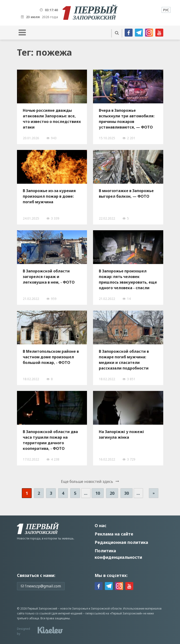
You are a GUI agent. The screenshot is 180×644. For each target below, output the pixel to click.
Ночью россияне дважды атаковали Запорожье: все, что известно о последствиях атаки (52, 119)
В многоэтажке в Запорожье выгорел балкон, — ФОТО (126, 193)
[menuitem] (166, 10)
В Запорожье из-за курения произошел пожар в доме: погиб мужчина (49, 196)
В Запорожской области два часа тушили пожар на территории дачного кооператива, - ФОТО (50, 440)
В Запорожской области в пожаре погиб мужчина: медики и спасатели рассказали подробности (124, 360)
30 (126, 493)
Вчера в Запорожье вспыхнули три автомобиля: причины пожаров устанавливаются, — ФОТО (126, 119)
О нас (100, 525)
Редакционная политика (121, 542)
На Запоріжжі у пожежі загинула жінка (121, 434)
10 (97, 493)
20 (112, 493)
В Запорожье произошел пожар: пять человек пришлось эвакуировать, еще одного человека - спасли (128, 279)
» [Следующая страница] (154, 493)
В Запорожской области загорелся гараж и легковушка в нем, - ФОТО (49, 276)
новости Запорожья (74, 608)
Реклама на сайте (114, 534)
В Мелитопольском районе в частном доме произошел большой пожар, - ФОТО (51, 357)
